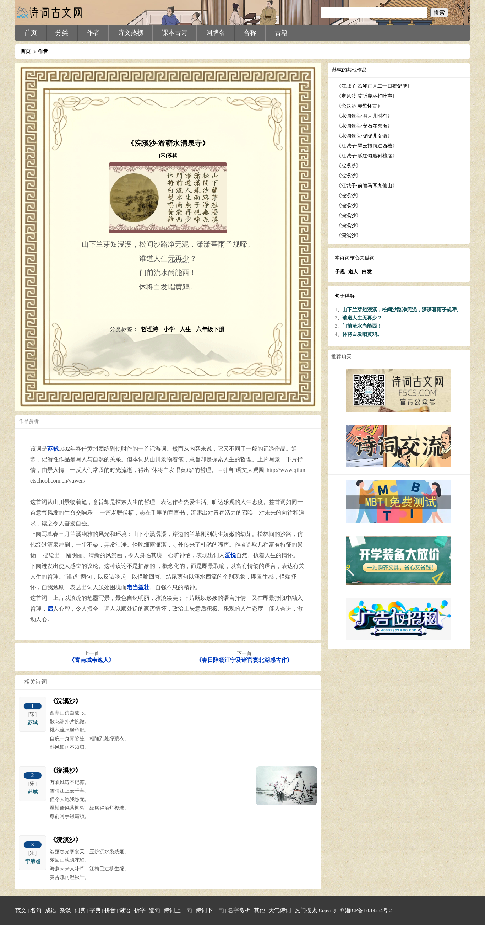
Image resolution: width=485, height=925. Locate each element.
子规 (340, 271)
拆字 (140, 910)
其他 (259, 910)
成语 (50, 910)
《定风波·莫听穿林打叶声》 (366, 96)
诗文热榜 (130, 32)
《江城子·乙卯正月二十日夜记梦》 (374, 86)
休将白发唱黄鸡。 (362, 334)
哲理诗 (150, 329)
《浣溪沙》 (66, 701)
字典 (95, 910)
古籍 (281, 32)
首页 (30, 32)
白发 (367, 271)
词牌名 (215, 32)
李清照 (32, 861)
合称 (250, 32)
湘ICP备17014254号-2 (368, 910)
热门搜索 (306, 910)
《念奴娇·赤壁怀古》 (359, 106)
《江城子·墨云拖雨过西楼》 (366, 146)
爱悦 (230, 555)
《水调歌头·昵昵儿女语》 (364, 136)
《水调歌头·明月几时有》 (364, 116)
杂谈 (65, 910)
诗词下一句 (210, 910)
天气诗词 (279, 910)
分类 (61, 32)
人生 (186, 329)
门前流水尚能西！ (362, 326)
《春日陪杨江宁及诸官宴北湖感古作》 (244, 660)
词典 (80, 910)
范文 (21, 910)
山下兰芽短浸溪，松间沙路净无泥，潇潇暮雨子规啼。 (402, 309)
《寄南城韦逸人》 (91, 660)
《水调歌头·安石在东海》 (364, 126)
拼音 (110, 910)
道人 (353, 271)
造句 (154, 910)
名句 (36, 910)
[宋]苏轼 (168, 155)
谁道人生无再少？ (362, 318)
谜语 (125, 910)
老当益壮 (138, 587)
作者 (93, 32)
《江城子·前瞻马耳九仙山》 (366, 185)
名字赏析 (239, 910)
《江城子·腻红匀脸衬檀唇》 (366, 155)
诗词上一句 (178, 910)
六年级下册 (210, 329)
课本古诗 (174, 32)
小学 (169, 329)
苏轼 (53, 449)
